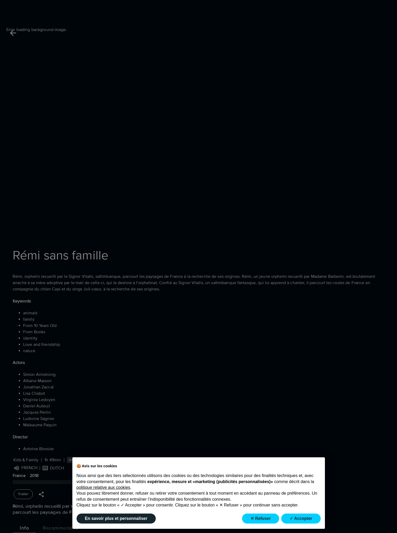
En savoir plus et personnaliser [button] (116, 518)
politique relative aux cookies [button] (103, 487)
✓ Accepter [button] (301, 518)
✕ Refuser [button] (260, 518)
